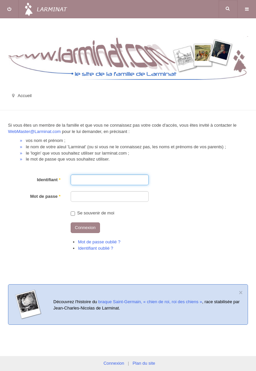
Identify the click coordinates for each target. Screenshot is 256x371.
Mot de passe (45, 196)
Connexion (85, 227)
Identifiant (49, 179)
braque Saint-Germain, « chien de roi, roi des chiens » (150, 301)
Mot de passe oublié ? (99, 241)
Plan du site (144, 363)
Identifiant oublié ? (95, 248)
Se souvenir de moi (92, 212)
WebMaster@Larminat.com (34, 131)
